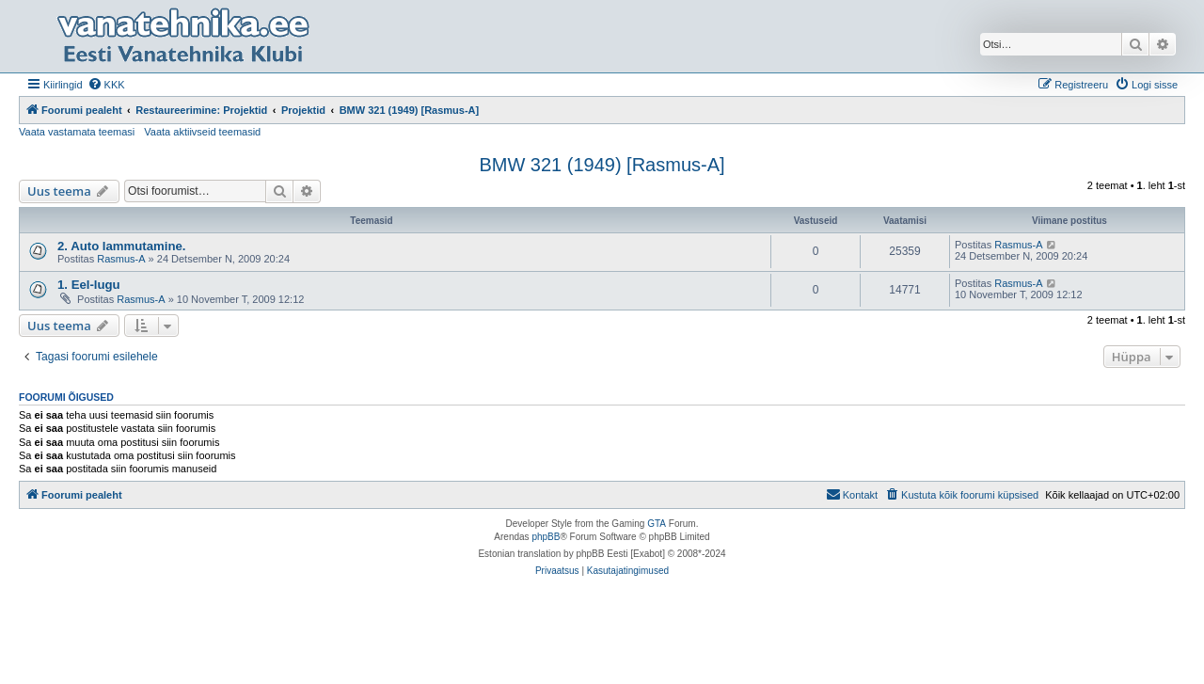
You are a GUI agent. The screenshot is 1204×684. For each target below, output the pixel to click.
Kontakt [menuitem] (852, 494)
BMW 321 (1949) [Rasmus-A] (601, 164)
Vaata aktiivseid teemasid (202, 131)
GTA (656, 523)
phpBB (545, 537)
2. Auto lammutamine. (121, 246)
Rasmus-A (121, 258)
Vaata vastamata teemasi (77, 131)
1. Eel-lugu (88, 285)
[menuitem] (106, 84)
